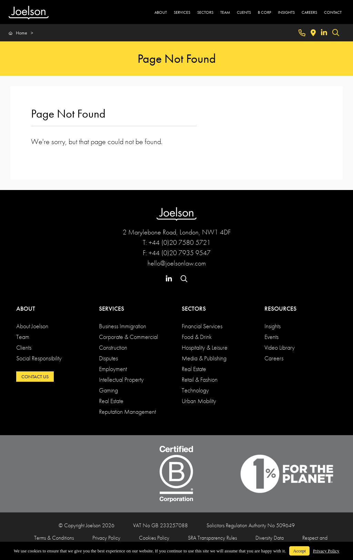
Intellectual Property (121, 379)
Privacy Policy (106, 537)
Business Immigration (122, 326)
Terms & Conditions (54, 537)
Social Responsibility (39, 358)
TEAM (225, 12)
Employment (113, 369)
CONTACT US (35, 376)
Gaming (108, 390)
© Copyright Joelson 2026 (86, 525)
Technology (195, 390)
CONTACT (333, 12)
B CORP (264, 12)
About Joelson (32, 326)
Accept (299, 550)
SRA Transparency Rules (212, 537)
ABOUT (160, 12)
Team (22, 337)
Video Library (279, 347)
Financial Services (202, 326)
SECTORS (205, 12)
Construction (113, 347)
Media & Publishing (204, 358)
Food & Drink (197, 337)
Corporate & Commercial (128, 337)
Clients (23, 347)
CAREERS (309, 12)
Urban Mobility (199, 401)
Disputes (108, 358)
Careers (273, 358)
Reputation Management (127, 412)
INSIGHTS (286, 12)
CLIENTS (244, 12)
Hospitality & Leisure (205, 347)
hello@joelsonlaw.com (177, 263)
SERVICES (182, 12)
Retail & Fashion (200, 379)
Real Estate (111, 401)
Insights (272, 326)
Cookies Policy (154, 537)
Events (271, 337)
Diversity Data (269, 537)
